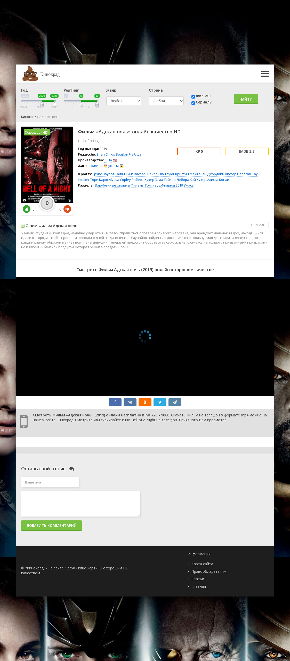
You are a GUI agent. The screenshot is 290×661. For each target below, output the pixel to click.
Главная (198, 586)
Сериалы (204, 102)
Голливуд (152, 185)
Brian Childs (105, 154)
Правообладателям (208, 571)
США (108, 160)
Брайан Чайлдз (128, 154)
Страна (156, 90)
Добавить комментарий (51, 525)
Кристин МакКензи (190, 174)
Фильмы (203, 95)
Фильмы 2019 (172, 185)
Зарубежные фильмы (112, 185)
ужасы (113, 165)
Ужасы (189, 185)
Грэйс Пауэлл (103, 174)
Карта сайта (202, 563)
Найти (246, 99)
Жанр (111, 90)
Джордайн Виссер (221, 174)
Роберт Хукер (143, 179)
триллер (96, 165)
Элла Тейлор (165, 179)
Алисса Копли (218, 179)
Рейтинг (71, 90)
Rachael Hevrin (146, 174)
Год (24, 90)
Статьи (197, 578)
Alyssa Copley (120, 179)
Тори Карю (99, 179)
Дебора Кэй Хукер (191, 179)
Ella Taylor (166, 174)
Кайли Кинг (124, 174)
